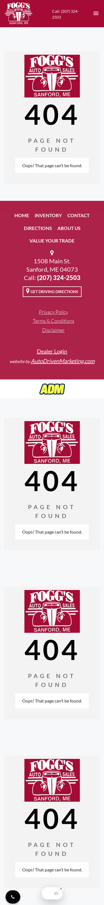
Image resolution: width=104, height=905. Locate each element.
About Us (68, 228)
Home (21, 215)
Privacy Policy (53, 312)
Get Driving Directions (52, 291)
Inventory (48, 215)
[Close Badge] (61, 888)
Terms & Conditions (53, 321)
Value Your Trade (52, 241)
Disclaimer (53, 330)
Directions (38, 228)
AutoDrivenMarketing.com (63, 361)
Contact (78, 215)
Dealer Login (52, 351)
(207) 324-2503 (58, 277)
